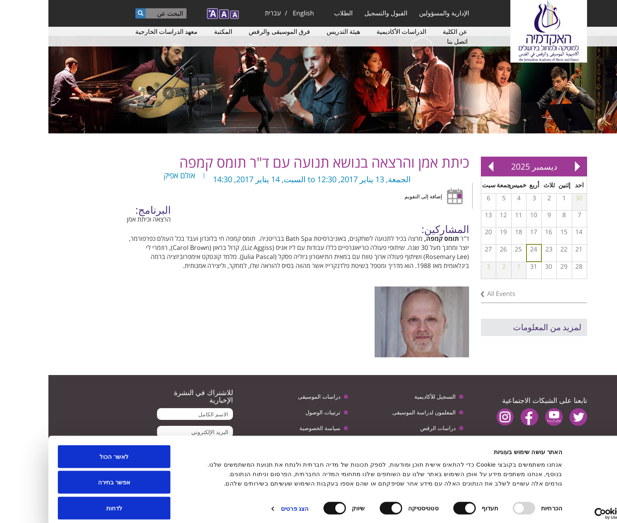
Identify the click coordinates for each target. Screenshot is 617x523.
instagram (457, 417)
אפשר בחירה (66, 476)
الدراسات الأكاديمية (353, 31)
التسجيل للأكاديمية (386, 396)
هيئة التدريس (295, 31)
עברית (224, 13)
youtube (505, 417)
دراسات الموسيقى (270, 396)
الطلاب (295, 13)
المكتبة (175, 31)
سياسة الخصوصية (271, 428)
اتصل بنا (409, 41)
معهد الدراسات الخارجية (118, 31)
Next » (442, 166)
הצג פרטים (246, 502)
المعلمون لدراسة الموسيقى (375, 412)
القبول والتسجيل (337, 13)
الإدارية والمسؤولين (396, 13)
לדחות (66, 502)
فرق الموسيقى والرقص (231, 31)
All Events (453, 293)
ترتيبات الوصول (274, 412)
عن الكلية (406, 31)
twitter (530, 417)
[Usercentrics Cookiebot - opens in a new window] (566, 508)
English (255, 13)
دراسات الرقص (389, 428)
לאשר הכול (65, 450)
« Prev (529, 166)
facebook (481, 417)
